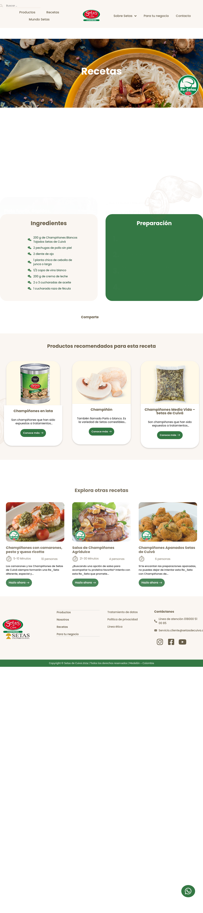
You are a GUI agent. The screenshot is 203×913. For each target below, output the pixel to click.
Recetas (124, 125)
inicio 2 (113, 125)
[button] (106, 317)
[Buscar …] (23, 6)
